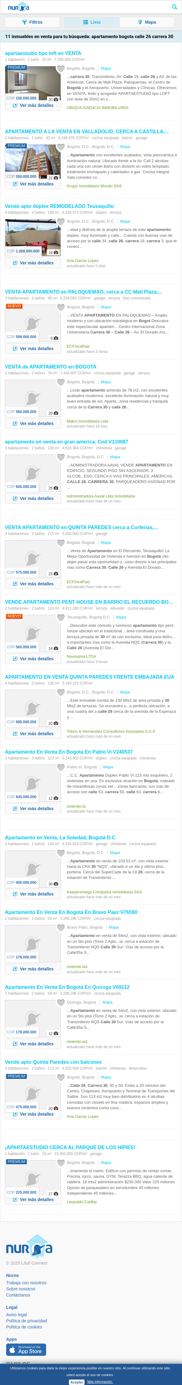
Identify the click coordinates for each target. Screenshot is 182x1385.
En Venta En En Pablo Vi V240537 (69, 752)
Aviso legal (16, 1314)
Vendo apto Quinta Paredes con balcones (53, 1062)
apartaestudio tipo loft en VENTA (43, 53)
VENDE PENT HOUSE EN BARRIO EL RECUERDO (92, 602)
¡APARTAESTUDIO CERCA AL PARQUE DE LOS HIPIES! (70, 1147)
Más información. (100, 1381)
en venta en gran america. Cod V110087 (66, 441)
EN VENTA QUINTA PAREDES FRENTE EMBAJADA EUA (89, 677)
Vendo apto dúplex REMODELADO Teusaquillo (59, 206)
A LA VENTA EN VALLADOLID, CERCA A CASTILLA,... (87, 131)
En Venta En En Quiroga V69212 (67, 987)
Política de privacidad (26, 1320)
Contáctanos (18, 1295)
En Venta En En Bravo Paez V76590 (71, 912)
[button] (32, 22)
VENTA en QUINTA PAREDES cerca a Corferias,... (81, 527)
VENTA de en (51, 366)
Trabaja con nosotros (26, 1282)
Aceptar (76, 1382)
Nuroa (18, 7)
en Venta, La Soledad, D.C (60, 837)
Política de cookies (24, 1327)
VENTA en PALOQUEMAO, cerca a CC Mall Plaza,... (83, 292)
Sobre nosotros (20, 1288)
